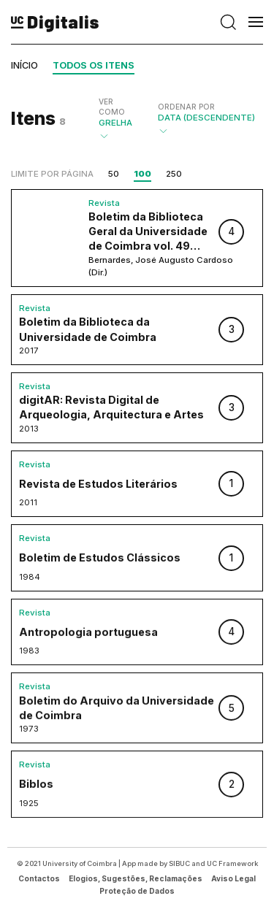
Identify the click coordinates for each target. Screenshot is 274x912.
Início (24, 65)
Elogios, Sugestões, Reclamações (135, 878)
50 (113, 174)
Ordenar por (186, 106)
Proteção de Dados (137, 890)
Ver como (112, 106)
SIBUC (179, 863)
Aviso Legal (233, 878)
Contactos (39, 878)
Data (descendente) (206, 119)
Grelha (117, 119)
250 (174, 174)
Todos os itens (93, 65)
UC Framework (232, 863)
